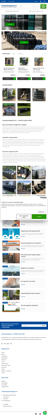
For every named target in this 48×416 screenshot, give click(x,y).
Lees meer (23, 224)
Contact (3, 352)
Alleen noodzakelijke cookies (23, 216)
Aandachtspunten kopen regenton (30, 293)
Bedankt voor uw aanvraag (6, 370)
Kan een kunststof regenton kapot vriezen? (30, 255)
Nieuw (14, 53)
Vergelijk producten (5, 386)
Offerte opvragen (5, 363)
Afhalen (3, 354)
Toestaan (39, 216)
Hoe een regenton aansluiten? (29, 305)
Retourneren (4, 359)
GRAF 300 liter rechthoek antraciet (33, 69)
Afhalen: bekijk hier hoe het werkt (25, 11)
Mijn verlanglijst (4, 384)
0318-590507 (11, 1)
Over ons (3, 361)
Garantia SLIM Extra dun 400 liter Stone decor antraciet (19, 69)
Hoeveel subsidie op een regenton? (31, 243)
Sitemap (3, 369)
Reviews (3, 372)
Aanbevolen (20, 53)
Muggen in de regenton (27, 268)
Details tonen (41, 211)
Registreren (4, 381)
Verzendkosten (4, 356)
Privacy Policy (4, 367)
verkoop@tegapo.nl (6, 400)
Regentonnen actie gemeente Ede (30, 231)
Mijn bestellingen (5, 383)
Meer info (18, 78)
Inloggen (36, 1)
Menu (4, 1)
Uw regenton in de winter (28, 281)
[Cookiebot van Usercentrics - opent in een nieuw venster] (41, 198)
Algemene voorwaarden (6, 365)
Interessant (6, 53)
